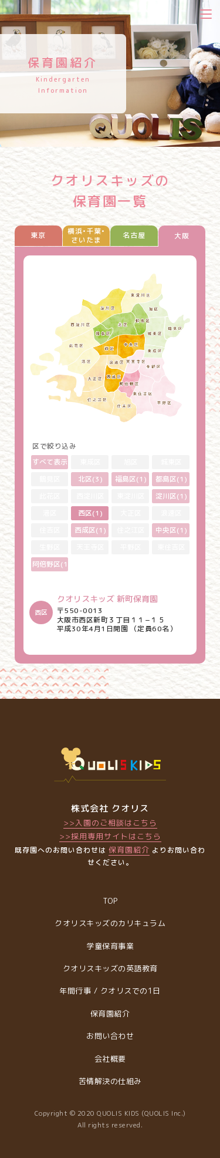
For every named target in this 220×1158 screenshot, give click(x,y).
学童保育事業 (110, 946)
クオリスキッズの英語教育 (110, 968)
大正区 (130, 513)
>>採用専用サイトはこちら (110, 836)
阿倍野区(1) (50, 564)
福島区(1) (131, 479)
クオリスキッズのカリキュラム (110, 923)
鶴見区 (49, 479)
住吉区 (49, 530)
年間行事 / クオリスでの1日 (110, 990)
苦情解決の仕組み (110, 1081)
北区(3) (90, 479)
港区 (50, 513)
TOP (110, 901)
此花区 (49, 496)
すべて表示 (49, 462)
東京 (38, 235)
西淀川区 (90, 496)
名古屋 (134, 235)
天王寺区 (90, 547)
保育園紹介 (129, 849)
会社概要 (110, 1058)
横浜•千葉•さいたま (86, 235)
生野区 (49, 547)
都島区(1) (171, 479)
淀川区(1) (171, 496)
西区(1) (90, 513)
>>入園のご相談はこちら (110, 822)
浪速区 (171, 513)
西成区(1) (90, 530)
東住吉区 (171, 547)
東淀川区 (131, 496)
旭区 (131, 462)
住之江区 (131, 530)
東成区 (90, 462)
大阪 (181, 236)
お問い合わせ (110, 1036)
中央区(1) (171, 530)
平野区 (130, 547)
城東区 (171, 462)
